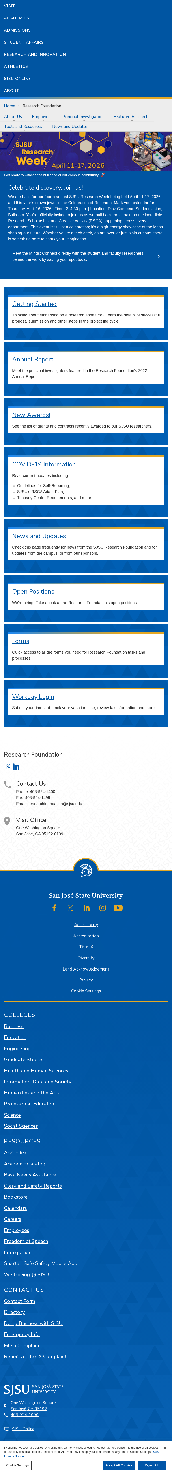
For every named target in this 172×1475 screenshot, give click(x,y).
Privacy (86, 980)
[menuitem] (14, 117)
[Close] (165, 1448)
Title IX (86, 947)
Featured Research (131, 116)
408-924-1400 (42, 791)
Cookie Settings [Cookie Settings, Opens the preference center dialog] (17, 1465)
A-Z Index (15, 1152)
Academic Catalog (24, 1163)
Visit (9, 6)
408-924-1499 (37, 797)
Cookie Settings (86, 991)
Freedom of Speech (26, 1241)
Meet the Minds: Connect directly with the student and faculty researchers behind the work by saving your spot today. (77, 256)
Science (12, 1115)
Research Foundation (42, 106)
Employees (42, 116)
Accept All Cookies (118, 1465)
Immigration (18, 1252)
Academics (16, 18)
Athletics (16, 66)
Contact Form (19, 1301)
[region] (86, 1458)
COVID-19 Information (44, 464)
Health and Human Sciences (36, 1070)
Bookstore (16, 1196)
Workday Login (33, 697)
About (11, 90)
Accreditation (86, 936)
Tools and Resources (23, 126)
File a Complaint (22, 1345)
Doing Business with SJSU (33, 1323)
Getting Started (34, 304)
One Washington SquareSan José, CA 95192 (33, 1405)
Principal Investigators (82, 116)
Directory (14, 1312)
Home (9, 106)
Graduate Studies (23, 1059)
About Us (13, 116)
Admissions (17, 30)
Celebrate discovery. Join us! (45, 188)
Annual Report (33, 359)
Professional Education (30, 1103)
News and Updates (70, 126)
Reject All (151, 1465)
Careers (12, 1219)
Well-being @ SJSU (26, 1274)
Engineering (17, 1048)
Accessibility (86, 925)
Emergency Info (22, 1334)
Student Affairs (24, 42)
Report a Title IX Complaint (35, 1356)
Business (14, 1026)
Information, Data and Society (37, 1081)
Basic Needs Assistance (30, 1174)
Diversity (86, 958)
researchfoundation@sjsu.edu (55, 804)
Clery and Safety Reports (33, 1185)
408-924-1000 (25, 1414)
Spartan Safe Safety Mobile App (40, 1263)
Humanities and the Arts (32, 1092)
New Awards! (31, 415)
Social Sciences (21, 1125)
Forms (20, 641)
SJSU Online (17, 78)
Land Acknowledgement (86, 969)
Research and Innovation (35, 54)
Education (15, 1037)
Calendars (15, 1208)
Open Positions (33, 591)
